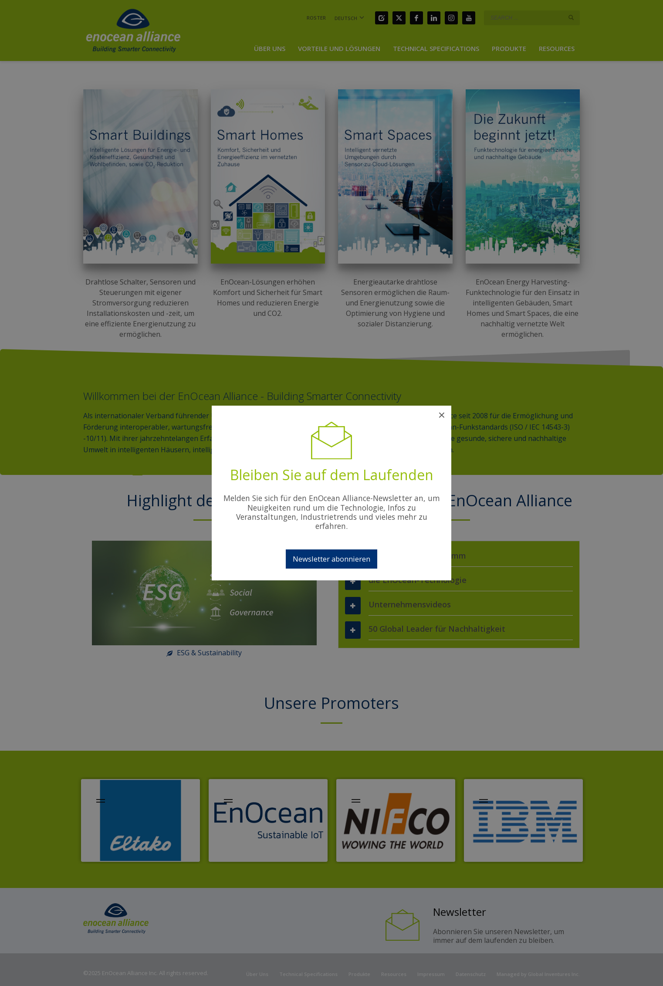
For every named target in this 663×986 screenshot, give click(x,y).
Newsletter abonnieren (331, 559)
